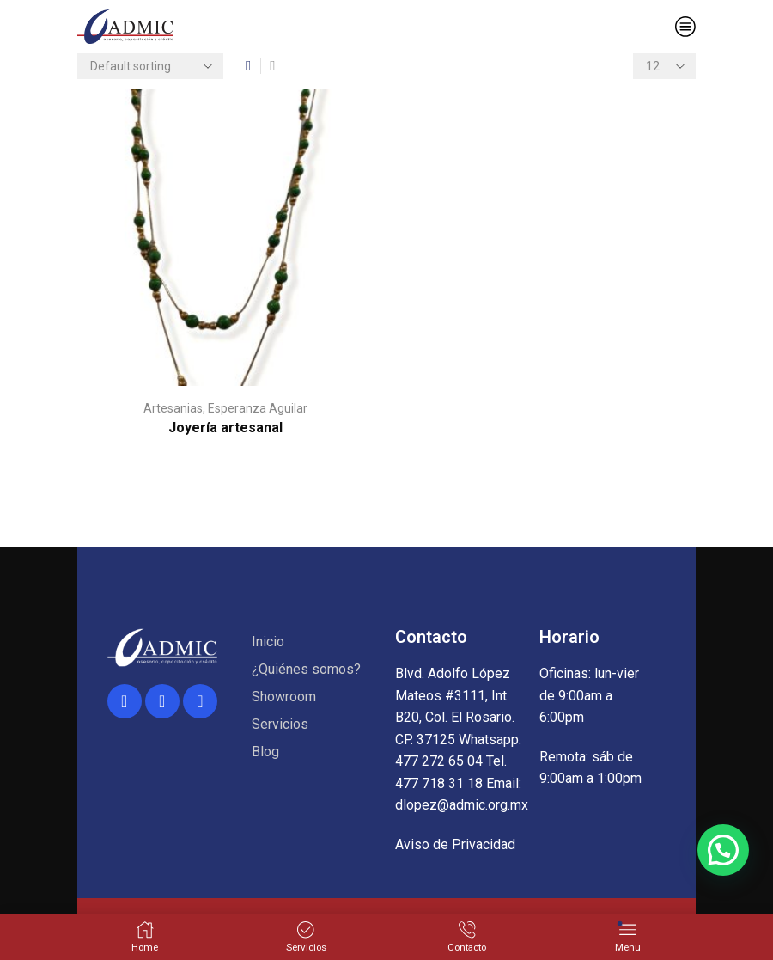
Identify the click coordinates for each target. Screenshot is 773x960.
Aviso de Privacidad (455, 844)
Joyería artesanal (225, 427)
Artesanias (173, 408)
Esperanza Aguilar (257, 408)
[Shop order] (150, 66)
